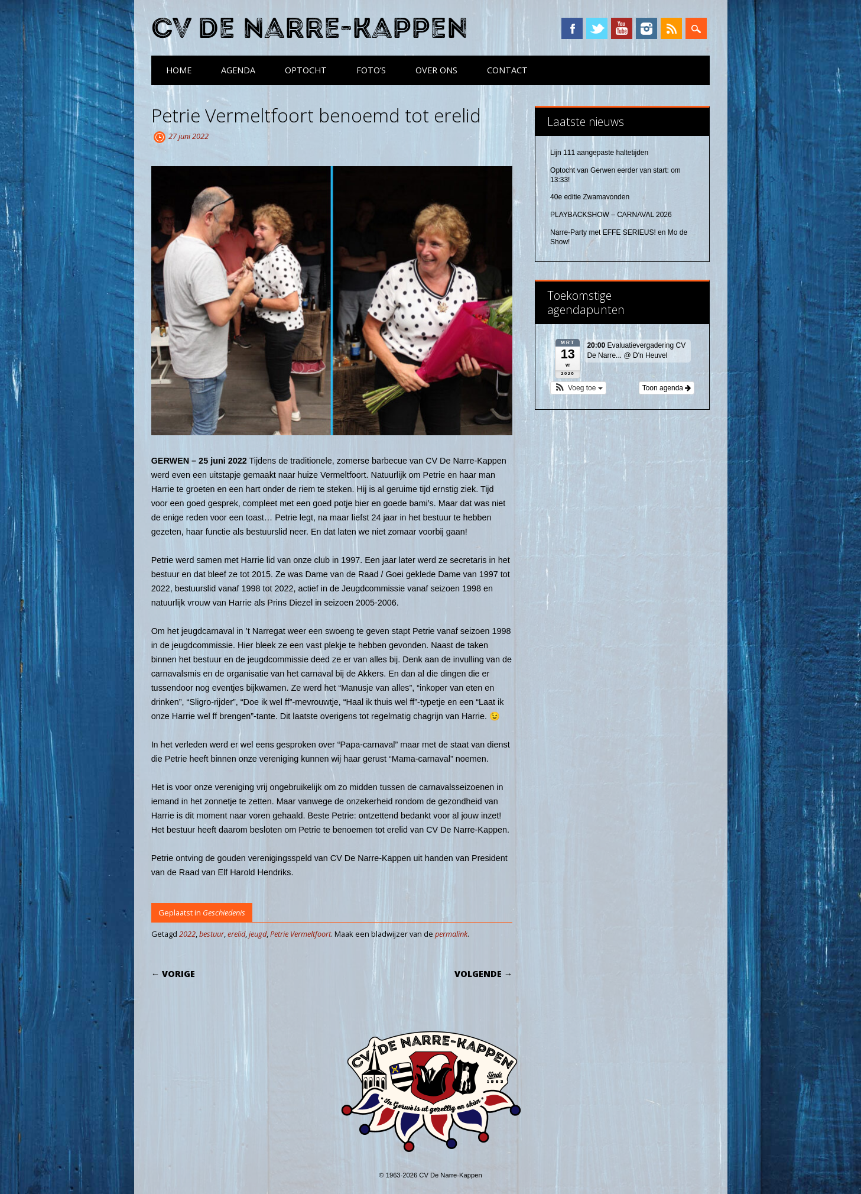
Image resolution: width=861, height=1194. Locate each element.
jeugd (258, 933)
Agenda (238, 70)
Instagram (646, 28)
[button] (578, 388)
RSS (671, 28)
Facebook (572, 28)
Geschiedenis (224, 912)
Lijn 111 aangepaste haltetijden (599, 152)
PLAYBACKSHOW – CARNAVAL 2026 (611, 215)
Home (178, 70)
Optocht (306, 70)
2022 (187, 933)
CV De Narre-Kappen (309, 28)
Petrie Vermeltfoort (300, 933)
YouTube (621, 28)
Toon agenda (666, 388)
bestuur (211, 933)
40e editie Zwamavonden (589, 197)
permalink (451, 933)
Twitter (596, 28)
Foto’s (371, 70)
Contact (507, 70)
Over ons (436, 70)
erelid (236, 933)
